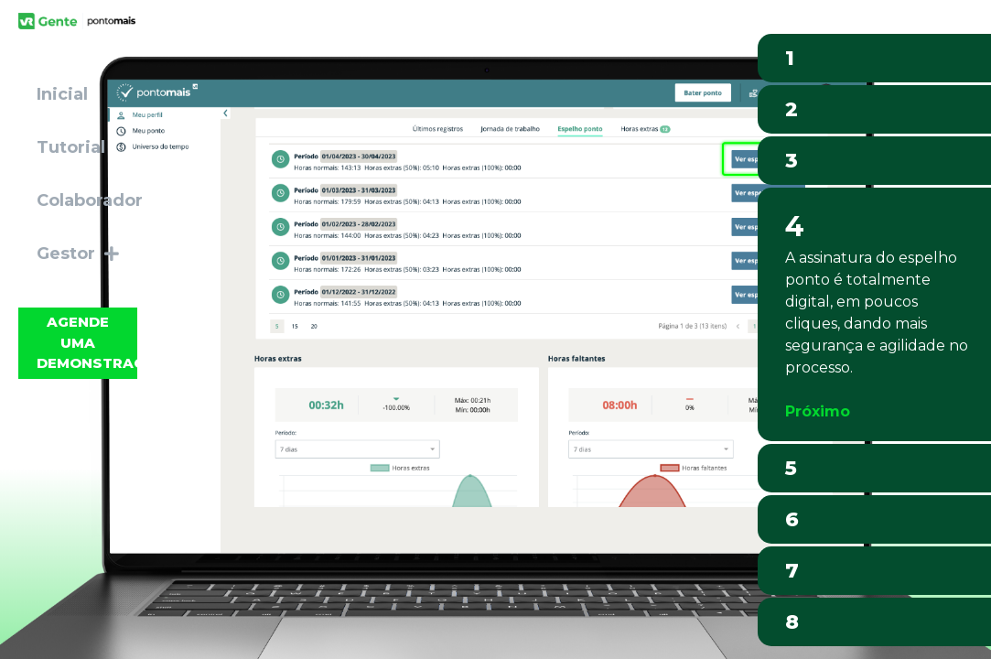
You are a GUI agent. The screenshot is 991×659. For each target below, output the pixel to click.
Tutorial (71, 147)
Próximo (817, 411)
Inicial (62, 94)
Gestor (78, 253)
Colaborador (90, 200)
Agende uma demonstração (87, 342)
